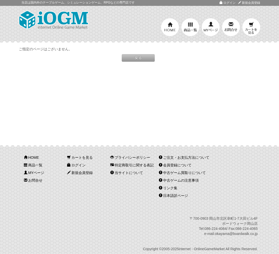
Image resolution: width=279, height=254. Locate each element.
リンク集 (168, 188)
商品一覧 (190, 27)
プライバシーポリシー (130, 157)
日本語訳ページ (173, 196)
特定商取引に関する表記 (132, 165)
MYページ (211, 27)
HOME (170, 27)
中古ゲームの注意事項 (179, 180)
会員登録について (175, 165)
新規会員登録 (249, 3)
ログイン (228, 3)
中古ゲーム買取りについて (182, 173)
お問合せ (231, 27)
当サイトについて (126, 173)
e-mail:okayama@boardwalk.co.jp (231, 234)
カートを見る (251, 27)
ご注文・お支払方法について (184, 157)
